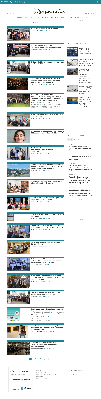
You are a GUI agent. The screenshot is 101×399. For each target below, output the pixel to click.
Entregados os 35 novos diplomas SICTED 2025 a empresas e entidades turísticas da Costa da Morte (46, 261)
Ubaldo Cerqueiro (37, 66)
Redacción (34, 30)
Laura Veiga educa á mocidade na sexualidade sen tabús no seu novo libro (86, 62)
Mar (71, 17)
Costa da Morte (17, 17)
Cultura (37, 17)
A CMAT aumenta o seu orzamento (45, 29)
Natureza (54, 17)
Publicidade (39, 376)
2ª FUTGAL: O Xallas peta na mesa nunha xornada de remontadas (79, 158)
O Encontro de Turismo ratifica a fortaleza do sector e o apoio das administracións (44, 344)
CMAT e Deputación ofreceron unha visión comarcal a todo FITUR (45, 293)
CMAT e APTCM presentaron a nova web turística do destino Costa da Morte (47, 226)
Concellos (28, 17)
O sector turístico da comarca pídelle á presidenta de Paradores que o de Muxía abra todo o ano (47, 328)
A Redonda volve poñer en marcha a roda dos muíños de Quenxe (79, 148)
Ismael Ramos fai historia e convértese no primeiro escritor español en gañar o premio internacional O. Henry (80, 192)
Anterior (26, 359)
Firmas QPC (78, 17)
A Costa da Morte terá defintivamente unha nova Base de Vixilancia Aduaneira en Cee (80, 168)
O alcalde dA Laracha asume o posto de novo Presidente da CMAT (47, 199)
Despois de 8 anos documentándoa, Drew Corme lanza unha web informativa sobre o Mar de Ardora (85, 102)
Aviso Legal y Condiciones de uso (46, 374)
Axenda (87, 17)
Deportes (45, 17)
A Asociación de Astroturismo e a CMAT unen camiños (47, 115)
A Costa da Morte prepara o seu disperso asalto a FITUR (47, 63)
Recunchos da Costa (42, 378)
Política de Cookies (41, 372)
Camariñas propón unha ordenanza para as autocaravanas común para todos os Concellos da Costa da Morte (47, 166)
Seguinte (45, 359)
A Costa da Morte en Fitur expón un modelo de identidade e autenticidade (46, 46)
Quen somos (39, 370)
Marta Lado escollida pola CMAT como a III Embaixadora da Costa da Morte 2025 (47, 132)
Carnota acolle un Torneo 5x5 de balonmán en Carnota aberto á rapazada (86, 51)
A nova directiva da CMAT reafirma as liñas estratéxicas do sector (46, 182)
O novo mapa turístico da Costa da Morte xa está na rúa (47, 215)
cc (29, 2)
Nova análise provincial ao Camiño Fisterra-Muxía (45, 243)
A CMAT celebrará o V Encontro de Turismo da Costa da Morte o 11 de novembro (45, 150)
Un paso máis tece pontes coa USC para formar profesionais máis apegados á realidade (86, 89)
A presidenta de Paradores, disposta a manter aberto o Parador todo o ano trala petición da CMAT (47, 277)
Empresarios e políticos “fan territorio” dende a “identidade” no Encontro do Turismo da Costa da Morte (46, 81)
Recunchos (64, 17)
